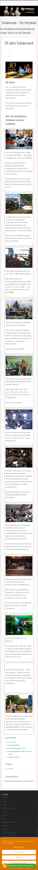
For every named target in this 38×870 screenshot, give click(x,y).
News (9, 56)
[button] (19, 866)
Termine (4, 815)
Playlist (4, 804)
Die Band (5, 797)
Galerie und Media (7, 808)
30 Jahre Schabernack (12, 776)
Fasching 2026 (13, 745)
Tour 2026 (12, 742)
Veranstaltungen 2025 (17, 748)
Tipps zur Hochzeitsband (9, 833)
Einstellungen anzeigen (19, 863)
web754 (10, 50)
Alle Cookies (19, 852)
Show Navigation (31, 17)
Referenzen (5, 826)
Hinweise (5, 829)
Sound (4, 811)
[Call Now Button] (4, 866)
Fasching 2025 (13, 757)
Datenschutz (6, 836)
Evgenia (4, 801)
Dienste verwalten (19, 847)
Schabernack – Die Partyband (19, 22)
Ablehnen (19, 857)
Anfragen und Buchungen (10, 822)
